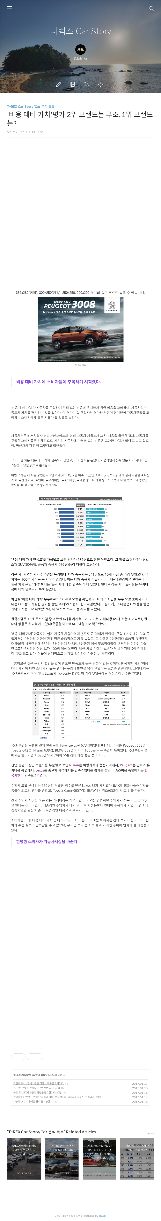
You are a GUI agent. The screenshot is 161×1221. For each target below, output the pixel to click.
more (150, 1133)
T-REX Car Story (22, 1075)
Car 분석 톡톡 (38, 1075)
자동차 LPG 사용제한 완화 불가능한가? (33, 1101)
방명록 (73, 84)
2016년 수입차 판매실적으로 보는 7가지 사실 (36, 1087)
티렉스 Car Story (80, 31)
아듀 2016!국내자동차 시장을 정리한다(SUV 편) (37, 1092)
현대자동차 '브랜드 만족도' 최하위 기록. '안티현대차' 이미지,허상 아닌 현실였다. (54, 1097)
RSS (87, 84)
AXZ (80, 1215)
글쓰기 (59, 84)
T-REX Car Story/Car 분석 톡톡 (30, 107)
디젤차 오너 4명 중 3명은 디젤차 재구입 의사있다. (38, 1083)
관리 (101, 84)
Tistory (102, 1215)
